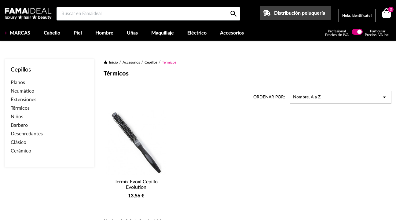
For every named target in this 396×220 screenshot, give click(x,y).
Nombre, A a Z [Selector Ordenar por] (340, 97)
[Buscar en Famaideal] (148, 13)
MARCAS (19, 33)
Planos (18, 82)
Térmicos (20, 108)
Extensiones (23, 99)
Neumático (22, 91)
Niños (17, 116)
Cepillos (21, 70)
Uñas (132, 33)
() (389, 10)
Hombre (104, 33)
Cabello (52, 33)
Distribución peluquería (299, 13)
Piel (78, 33)
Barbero (19, 125)
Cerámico (21, 150)
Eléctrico (197, 33)
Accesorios (232, 33)
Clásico (18, 142)
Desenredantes (27, 133)
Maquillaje (162, 33)
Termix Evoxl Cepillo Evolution (136, 184)
